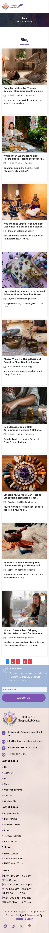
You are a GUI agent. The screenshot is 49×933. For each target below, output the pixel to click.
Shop (6, 783)
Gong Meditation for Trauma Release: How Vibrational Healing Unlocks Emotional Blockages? (23, 91)
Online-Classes (12, 824)
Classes (8, 795)
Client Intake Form (13, 858)
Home (20, 21)
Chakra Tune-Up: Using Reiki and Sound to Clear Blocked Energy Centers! (22, 362)
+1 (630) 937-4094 (16, 753)
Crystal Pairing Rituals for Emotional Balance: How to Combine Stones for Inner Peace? (24, 294)
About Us (8, 772)
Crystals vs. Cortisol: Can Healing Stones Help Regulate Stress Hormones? (23, 497)
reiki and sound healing (20, 366)
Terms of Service (13, 835)
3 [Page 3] (18, 661)
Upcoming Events (13, 789)
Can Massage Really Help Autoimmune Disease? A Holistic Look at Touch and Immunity (22, 429)
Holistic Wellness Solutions (21, 95)
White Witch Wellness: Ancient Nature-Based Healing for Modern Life (23, 158)
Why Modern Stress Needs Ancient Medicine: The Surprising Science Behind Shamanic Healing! (24, 226)
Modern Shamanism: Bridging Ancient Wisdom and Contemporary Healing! (24, 633)
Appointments (11, 813)
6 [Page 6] (24, 661)
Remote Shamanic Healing (21, 569)
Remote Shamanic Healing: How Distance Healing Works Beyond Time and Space (22, 565)
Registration (10, 841)
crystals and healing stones (22, 298)
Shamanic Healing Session (21, 230)
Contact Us (10, 800)
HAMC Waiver (11, 853)
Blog (6, 830)
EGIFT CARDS (11, 818)
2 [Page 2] (12, 661)
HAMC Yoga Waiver (14, 862)
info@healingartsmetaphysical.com (25, 740)
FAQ (6, 778)
